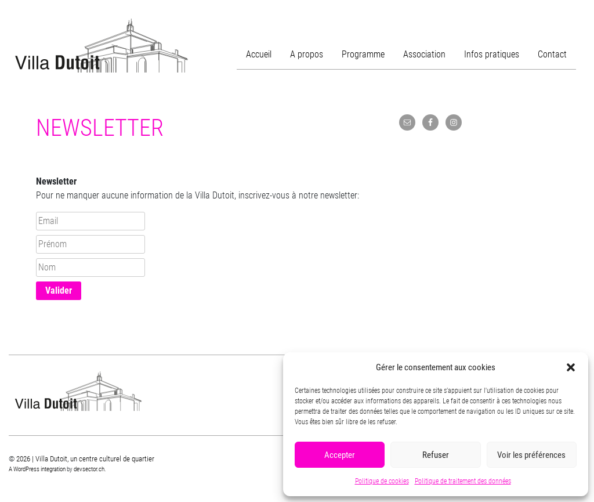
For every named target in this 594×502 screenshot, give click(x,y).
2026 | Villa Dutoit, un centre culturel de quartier (85, 458)
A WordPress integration (37, 469)
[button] (571, 367)
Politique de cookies (382, 481)
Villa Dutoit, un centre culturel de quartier (102, 46)
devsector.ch (89, 469)
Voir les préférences (531, 455)
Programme (363, 54)
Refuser (435, 455)
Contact (552, 54)
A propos (306, 54)
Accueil (258, 54)
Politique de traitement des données (463, 481)
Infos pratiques (491, 54)
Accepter (339, 455)
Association (424, 54)
